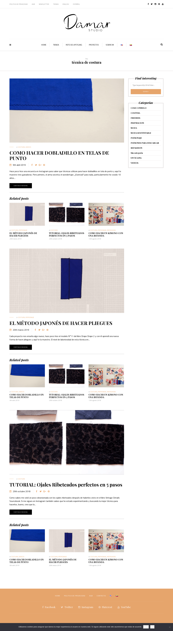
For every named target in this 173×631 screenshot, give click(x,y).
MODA (134, 128)
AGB (33, 4)
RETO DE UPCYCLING (74, 44)
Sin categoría (137, 153)
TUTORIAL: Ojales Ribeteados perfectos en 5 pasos (66, 234)
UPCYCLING (136, 158)
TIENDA (56, 4)
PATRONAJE (23, 230)
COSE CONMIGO (139, 108)
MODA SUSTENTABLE (141, 133)
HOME (43, 44)
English (66, 4)
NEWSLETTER (44, 4)
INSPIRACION (137, 123)
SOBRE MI (110, 44)
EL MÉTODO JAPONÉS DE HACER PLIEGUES (23, 234)
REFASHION (111, 230)
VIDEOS (28, 147)
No (152, 627)
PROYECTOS (94, 44)
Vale (146, 627)
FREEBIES (135, 118)
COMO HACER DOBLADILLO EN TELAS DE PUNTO (59, 155)
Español (76, 4)
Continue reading (21, 186)
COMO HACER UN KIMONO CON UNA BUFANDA (106, 234)
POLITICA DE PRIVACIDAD (18, 4)
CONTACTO (101, 595)
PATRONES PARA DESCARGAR (145, 143)
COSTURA (21, 147)
